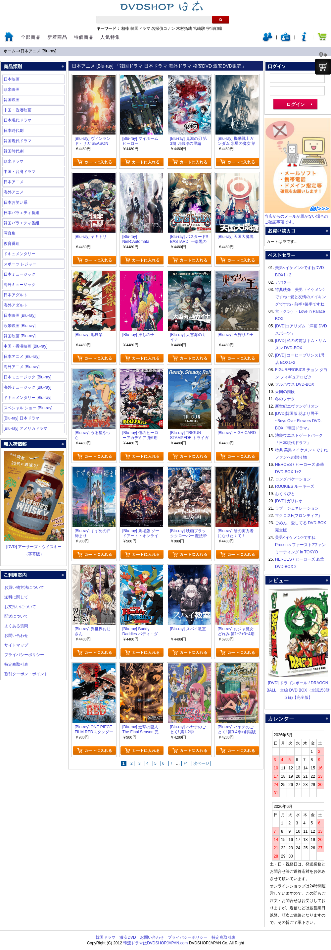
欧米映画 (12, 89)
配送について (16, 616)
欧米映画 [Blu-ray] (19, 325)
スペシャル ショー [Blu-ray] (28, 408)
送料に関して (16, 597)
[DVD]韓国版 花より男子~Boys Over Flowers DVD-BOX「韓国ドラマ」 (298, 420)
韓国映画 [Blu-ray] (19, 336)
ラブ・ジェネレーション (297, 508)
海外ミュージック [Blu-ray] (27, 387)
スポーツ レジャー (20, 264)
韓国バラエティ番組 (21, 223)
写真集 (10, 233)
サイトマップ (16, 645)
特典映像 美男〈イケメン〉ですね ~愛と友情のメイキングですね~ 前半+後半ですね (301, 297)
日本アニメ (14, 182)
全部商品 (31, 37)
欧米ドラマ (14, 161)
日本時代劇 (14, 130)
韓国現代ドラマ (17, 141)
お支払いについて (20, 606)
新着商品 (57, 37)
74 (185, 763)
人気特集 (110, 37)
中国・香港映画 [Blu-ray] (25, 346)
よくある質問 (16, 626)
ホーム (10, 51)
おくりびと (285, 493)
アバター (283, 282)
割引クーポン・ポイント (26, 674)
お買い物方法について (24, 587)
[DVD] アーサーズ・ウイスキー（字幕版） (34, 546)
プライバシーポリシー (24, 654)
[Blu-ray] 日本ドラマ (21, 418)
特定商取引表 (16, 664)
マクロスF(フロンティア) (297, 515)
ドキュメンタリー (19, 253)
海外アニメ (14, 192)
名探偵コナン (163, 28)
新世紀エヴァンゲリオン (297, 406)
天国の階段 (285, 391)
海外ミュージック (19, 284)
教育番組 (12, 243)
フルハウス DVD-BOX (294, 384)
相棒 (125, 28)
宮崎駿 (199, 28)
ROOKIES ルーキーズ (294, 486)
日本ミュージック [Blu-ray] (27, 377)
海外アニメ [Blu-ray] (21, 366)
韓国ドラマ (140, 28)
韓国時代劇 (14, 151)
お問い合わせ (16, 635)
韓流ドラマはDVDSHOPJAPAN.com (155, 943)
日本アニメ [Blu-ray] (38, 51)
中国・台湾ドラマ (19, 171)
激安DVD (127, 937)
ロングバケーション (293, 479)
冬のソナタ (285, 399)
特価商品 (84, 37)
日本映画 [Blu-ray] (19, 315)
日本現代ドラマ (17, 120)
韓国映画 (12, 99)
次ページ (201, 763)
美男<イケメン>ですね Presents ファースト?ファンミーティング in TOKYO (300, 544)
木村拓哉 (184, 28)
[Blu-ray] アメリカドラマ (25, 428)
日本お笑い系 (15, 202)
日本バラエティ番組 (21, 212)
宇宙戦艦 (214, 28)
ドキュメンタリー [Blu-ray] (27, 397)
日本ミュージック (19, 274)
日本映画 (12, 79)
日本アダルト (15, 295)
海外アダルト (15, 305)
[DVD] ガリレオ (289, 501)
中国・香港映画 (17, 110)
